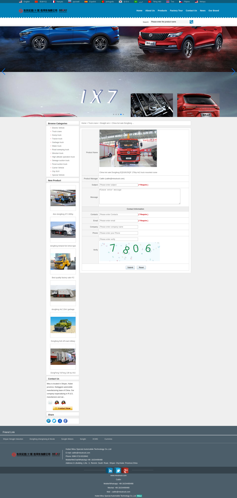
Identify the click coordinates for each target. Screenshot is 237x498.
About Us (150, 10)
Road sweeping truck (60, 150)
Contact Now (62, 408)
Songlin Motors (67, 439)
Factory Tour (176, 10)
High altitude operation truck (63, 157)
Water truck (56, 146)
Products (162, 10)
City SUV (56, 171)
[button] (113, 114)
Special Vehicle (58, 175)
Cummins (108, 439)
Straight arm (105, 123)
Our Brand (214, 10)
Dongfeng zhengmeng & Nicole (42, 439)
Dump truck (56, 135)
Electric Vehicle (58, 128)
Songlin (83, 439)
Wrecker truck (57, 153)
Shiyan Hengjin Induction (13, 439)
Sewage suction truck (60, 160)
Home (139, 10)
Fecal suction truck (59, 164)
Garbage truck (58, 142)
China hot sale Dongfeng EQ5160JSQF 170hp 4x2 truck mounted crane (128, 172)
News (203, 10)
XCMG (95, 439)
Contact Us (191, 10)
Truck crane (57, 131)
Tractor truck (57, 139)
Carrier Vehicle (58, 168)
